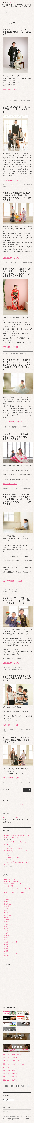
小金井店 (6, 931)
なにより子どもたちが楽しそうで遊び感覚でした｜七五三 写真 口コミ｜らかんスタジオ (17, 600)
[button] (17, 258)
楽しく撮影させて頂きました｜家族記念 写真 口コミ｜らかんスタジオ (17, 678)
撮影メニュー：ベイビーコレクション (14, 1064)
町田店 (6, 949)
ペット (6, 895)
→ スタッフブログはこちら (10, 817)
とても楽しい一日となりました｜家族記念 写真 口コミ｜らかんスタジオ (17, 31)
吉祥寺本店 (7, 917)
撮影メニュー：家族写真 (10, 1070)
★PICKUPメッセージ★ (11, 881)
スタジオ (21, 729)
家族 (4, 100)
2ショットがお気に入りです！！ (13, 857)
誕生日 (29, 488)
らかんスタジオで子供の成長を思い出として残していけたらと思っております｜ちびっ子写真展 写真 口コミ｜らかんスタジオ (17, 365)
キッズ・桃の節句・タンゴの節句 (10, 426)
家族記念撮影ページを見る (10, 89)
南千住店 (6, 910)
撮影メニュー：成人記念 (10, 1073)
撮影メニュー (6, 1107)
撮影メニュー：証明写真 (10, 1080)
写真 (24, 729)
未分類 (6, 937)
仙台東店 (6, 901)
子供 (10, 427)
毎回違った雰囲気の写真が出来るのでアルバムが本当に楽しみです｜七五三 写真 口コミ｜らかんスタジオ (17, 196)
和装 (19, 100)
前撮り (21, 353)
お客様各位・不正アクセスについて (13, 804)
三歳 (24, 184)
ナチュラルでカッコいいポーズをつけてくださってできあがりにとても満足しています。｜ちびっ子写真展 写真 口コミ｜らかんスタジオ (17, 499)
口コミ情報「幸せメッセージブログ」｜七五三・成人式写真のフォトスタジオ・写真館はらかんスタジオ (16, 6)
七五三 (4, 184)
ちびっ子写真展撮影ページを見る (12, 422)
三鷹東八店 (7, 899)
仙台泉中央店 (8, 904)
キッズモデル (6, 427)
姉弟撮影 (6, 922)
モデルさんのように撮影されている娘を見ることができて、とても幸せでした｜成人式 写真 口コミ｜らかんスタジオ (17, 272)
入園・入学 (7, 906)
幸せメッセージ (9, 591)
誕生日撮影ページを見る (10, 483)
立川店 (6, 951)
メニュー (4, 12)
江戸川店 (28, 100)
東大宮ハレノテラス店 (10, 942)
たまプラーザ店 (8, 886)
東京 (5, 940)
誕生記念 (5, 488)
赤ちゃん (19, 427)
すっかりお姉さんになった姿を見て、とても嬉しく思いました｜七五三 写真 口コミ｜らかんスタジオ (17, 851)
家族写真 (23, 100)
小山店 (6, 928)
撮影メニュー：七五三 (9, 1067)
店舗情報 (5, 1111)
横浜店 (6, 944)
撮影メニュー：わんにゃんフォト (12, 1061)
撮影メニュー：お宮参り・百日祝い (13, 1054)
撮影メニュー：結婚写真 (10, 1077)
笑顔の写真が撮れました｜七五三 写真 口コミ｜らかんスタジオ (16, 109)
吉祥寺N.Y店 (7, 915)
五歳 (27, 184)
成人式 (4, 353)
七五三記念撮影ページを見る (11, 180)
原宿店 (6, 913)
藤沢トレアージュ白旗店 (11, 953)
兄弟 (29, 184)
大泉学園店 (7, 919)
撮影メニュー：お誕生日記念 (11, 1057)
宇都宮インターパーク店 (11, 924)
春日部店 (6, 935)
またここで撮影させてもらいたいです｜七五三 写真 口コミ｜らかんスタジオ (17, 739)
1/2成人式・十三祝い (10, 879)
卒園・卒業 (7, 908)
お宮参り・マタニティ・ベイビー (14, 883)
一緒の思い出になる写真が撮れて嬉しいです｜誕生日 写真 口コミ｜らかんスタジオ (17, 436)
